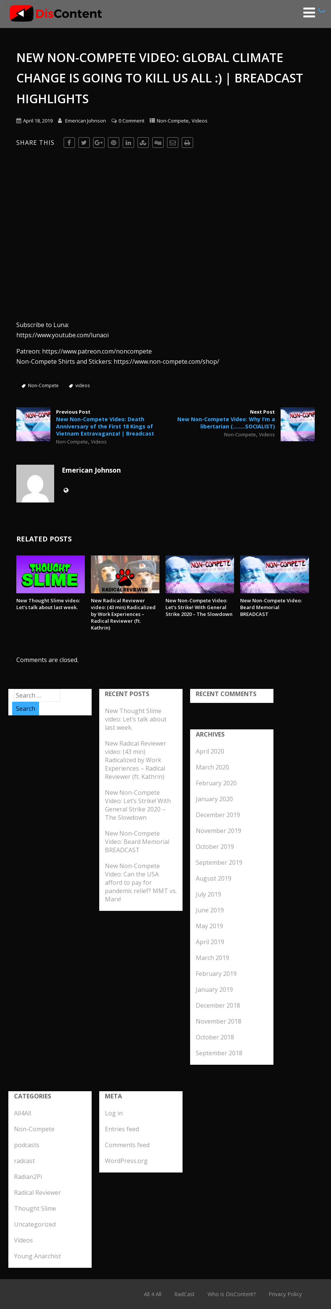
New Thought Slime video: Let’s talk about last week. (48, 604)
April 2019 (210, 942)
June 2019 (210, 910)
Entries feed (122, 1129)
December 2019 (218, 815)
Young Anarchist (37, 1256)
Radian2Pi (28, 1177)
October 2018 (215, 1037)
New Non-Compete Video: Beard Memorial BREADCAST (271, 607)
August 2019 (213, 878)
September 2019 (219, 862)
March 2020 (212, 767)
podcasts (26, 1145)
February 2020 (216, 783)
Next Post (240, 419)
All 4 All (152, 1294)
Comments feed (127, 1145)
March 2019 (212, 958)
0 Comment (131, 120)
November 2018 (218, 1021)
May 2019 (209, 926)
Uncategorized (35, 1224)
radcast (24, 1161)
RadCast (184, 1294)
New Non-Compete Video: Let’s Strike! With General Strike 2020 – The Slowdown (199, 607)
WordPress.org (126, 1161)
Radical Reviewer (37, 1192)
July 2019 (208, 894)
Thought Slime (35, 1208)
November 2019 (218, 831)
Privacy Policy (285, 1294)
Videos (200, 120)
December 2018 (218, 1005)
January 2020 (214, 799)
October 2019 (215, 846)
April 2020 (210, 751)
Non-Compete (173, 120)
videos (82, 385)
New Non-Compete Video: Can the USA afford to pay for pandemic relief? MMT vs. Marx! (141, 882)
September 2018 (219, 1053)
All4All (22, 1113)
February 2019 (216, 973)
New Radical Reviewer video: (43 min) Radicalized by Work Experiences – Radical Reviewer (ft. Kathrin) (123, 614)
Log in (114, 1113)
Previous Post (91, 422)
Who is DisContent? (232, 1294)
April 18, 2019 (38, 120)
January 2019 (214, 989)
